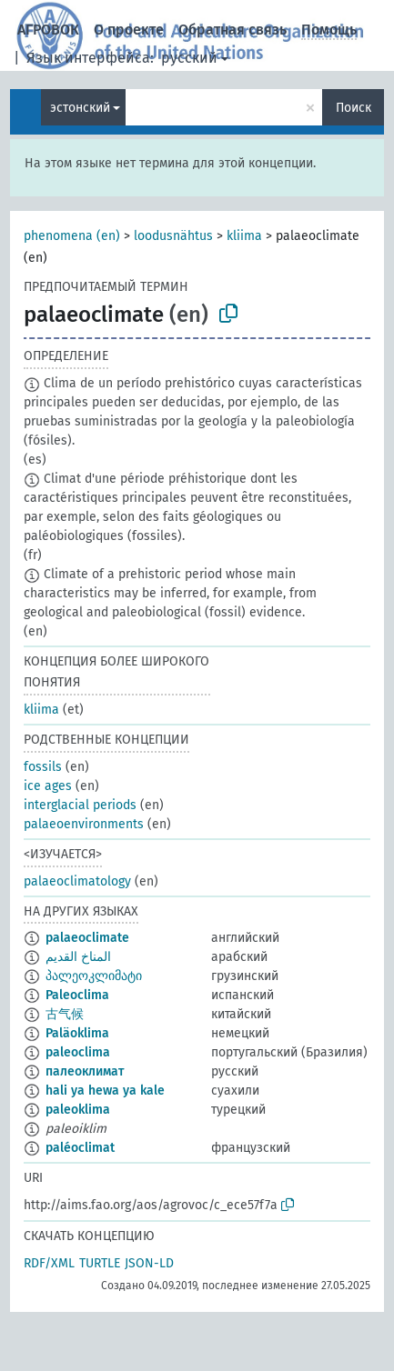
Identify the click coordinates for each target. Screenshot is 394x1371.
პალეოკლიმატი (93, 976)
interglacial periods (80, 805)
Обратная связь (232, 29)
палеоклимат (84, 1071)
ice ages (48, 786)
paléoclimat (80, 1148)
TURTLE (99, 1263)
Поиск (353, 107)
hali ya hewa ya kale (105, 1090)
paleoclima (77, 1052)
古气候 (64, 1014)
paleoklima (77, 1109)
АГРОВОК (48, 29)
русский (189, 57)
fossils (43, 767)
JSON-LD (149, 1263)
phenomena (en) (72, 236)
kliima (244, 236)
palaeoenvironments (84, 824)
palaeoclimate (87, 938)
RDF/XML (49, 1263)
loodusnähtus (173, 236)
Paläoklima (77, 1033)
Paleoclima (77, 995)
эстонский (80, 107)
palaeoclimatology (77, 881)
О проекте (129, 29)
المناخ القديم (78, 957)
